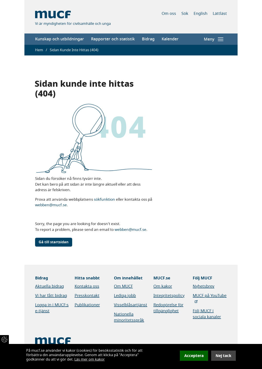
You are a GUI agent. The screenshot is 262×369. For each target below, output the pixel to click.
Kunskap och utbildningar (59, 39)
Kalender (170, 39)
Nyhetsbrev (203, 286)
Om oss (169, 13)
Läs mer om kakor (89, 359)
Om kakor (162, 286)
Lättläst (220, 13)
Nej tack (223, 356)
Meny (213, 39)
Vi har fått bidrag (51, 295)
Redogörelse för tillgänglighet (168, 308)
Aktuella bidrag (49, 286)
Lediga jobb (125, 295)
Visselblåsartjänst (130, 305)
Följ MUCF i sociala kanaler (207, 314)
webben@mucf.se (51, 205)
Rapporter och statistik (113, 39)
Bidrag (148, 39)
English (200, 13)
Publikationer (87, 305)
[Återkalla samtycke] (4, 339)
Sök (184, 13)
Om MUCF (123, 286)
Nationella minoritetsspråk (129, 317)
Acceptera (194, 356)
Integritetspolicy (169, 295)
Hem (39, 50)
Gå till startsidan (54, 242)
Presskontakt (87, 295)
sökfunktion (104, 199)
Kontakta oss (87, 286)
